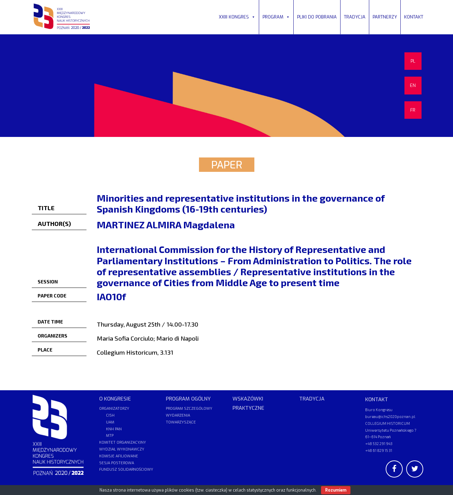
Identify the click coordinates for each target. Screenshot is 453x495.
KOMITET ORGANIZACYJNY (122, 442)
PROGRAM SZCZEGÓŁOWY (189, 408)
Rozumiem (335, 490)
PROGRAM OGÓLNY (188, 398)
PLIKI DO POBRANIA (317, 17)
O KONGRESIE (115, 398)
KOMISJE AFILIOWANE (118, 456)
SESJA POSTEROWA (116, 463)
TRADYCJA (354, 17)
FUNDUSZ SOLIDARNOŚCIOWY (126, 469)
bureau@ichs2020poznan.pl (390, 416)
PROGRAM (276, 17)
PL (413, 61)
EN (413, 85)
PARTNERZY (385, 17)
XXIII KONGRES (237, 17)
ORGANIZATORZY (114, 408)
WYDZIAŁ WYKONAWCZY (121, 449)
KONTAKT (413, 17)
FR (412, 110)
